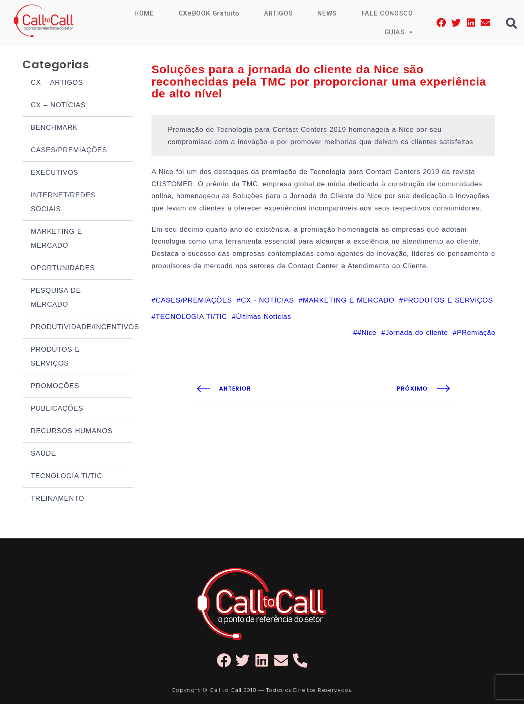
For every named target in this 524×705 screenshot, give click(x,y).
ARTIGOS (278, 13)
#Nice (367, 336)
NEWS (327, 13)
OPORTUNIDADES (63, 269)
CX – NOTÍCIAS (58, 106)
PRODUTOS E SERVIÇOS (55, 357)
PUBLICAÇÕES (57, 409)
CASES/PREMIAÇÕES (69, 151)
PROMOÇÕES (55, 387)
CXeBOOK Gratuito (208, 13)
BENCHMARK (54, 128)
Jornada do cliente (416, 336)
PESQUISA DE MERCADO (56, 298)
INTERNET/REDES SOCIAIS (63, 203)
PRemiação (476, 336)
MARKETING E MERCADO (56, 239)
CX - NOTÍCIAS (267, 303)
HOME (143, 13)
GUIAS (398, 32)
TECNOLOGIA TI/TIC (66, 477)
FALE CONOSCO (387, 13)
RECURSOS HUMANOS (72, 432)
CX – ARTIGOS (57, 83)
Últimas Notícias (263, 320)
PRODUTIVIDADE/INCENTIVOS (82, 328)
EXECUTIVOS (54, 173)
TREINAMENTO (57, 499)
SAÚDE (43, 454)
